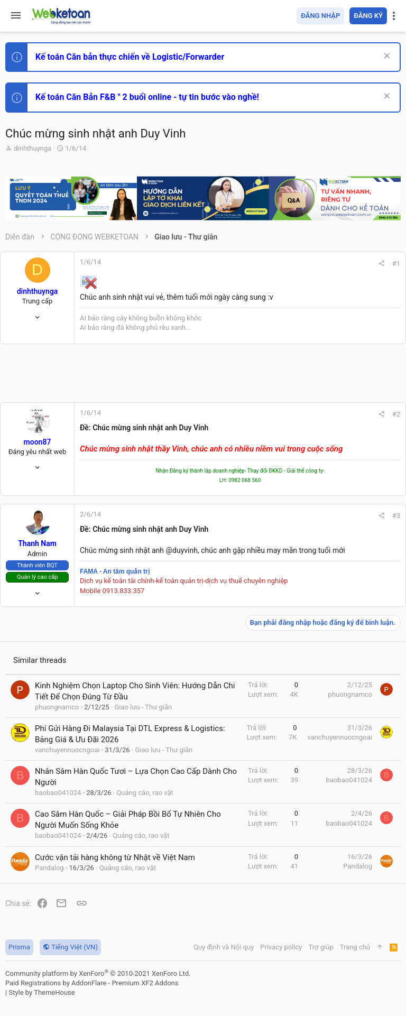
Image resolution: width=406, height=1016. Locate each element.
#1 (396, 263)
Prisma (19, 947)
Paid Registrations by (91, 983)
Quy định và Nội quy (223, 947)
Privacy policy (281, 947)
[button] (15, 16)
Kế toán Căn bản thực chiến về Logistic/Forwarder (129, 57)
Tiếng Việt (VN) (70, 947)
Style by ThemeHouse (41, 992)
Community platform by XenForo (97, 973)
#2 (396, 414)
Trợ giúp (321, 947)
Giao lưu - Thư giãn (143, 707)
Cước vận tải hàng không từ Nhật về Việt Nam (115, 857)
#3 (396, 516)
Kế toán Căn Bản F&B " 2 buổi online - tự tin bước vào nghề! (147, 97)
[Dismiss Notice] (386, 56)
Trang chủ (355, 947)
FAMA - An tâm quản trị (115, 571)
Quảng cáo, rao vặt (144, 793)
